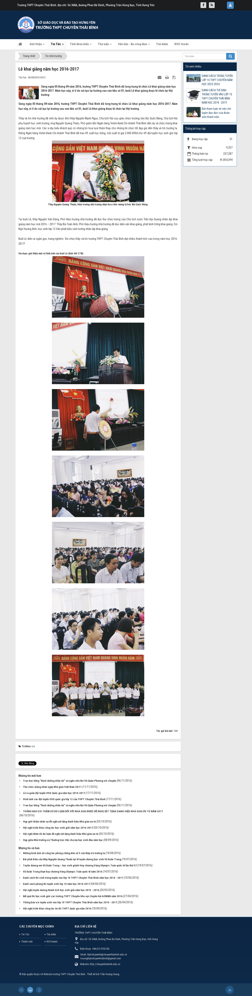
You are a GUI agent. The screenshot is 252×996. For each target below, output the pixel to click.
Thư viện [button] (105, 45)
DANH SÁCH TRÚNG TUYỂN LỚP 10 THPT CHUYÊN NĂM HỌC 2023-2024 (217, 80)
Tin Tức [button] (57, 45)
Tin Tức (25, 934)
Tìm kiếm (51, 934)
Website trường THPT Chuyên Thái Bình (64, 974)
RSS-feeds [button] (181, 44)
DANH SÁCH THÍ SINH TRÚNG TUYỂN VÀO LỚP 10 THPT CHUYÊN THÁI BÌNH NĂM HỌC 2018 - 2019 (217, 96)
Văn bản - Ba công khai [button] (134, 45)
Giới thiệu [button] (37, 45)
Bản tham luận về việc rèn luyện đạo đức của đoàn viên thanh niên (216, 113)
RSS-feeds (52, 941)
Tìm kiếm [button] (162, 44)
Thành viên (27, 941)
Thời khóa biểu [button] (81, 45)
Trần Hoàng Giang (109, 974)
